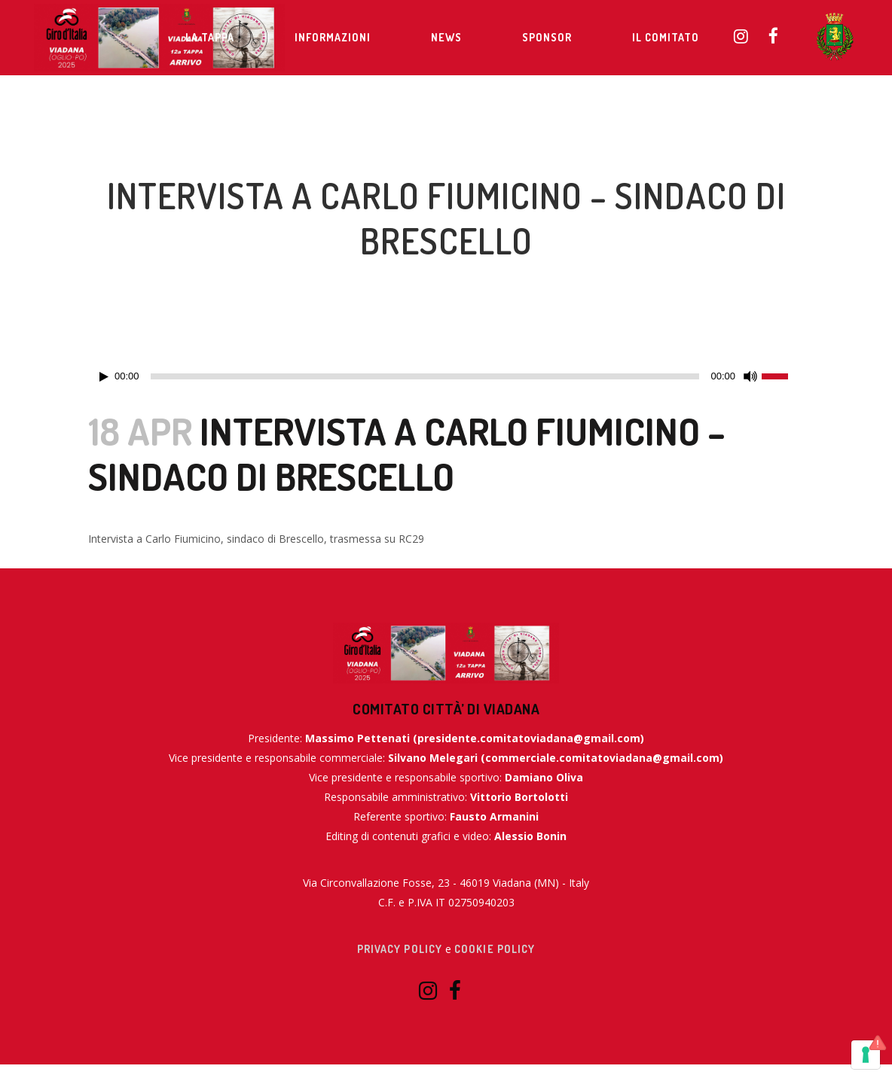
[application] (446, 376)
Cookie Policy (494, 948)
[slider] (425, 376)
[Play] (103, 377)
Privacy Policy (399, 948)
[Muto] (750, 376)
